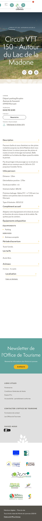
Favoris (35, 5)
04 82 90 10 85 (9, 110)
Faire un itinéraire (13, 279)
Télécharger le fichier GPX (14, 124)
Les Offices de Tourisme (12, 416)
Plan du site (21, 510)
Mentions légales (9, 510)
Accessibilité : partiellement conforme (17, 398)
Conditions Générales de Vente (15, 391)
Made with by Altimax (12, 517)
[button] (6, 4)
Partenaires (8, 387)
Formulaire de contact (12, 413)
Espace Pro (8, 395)
